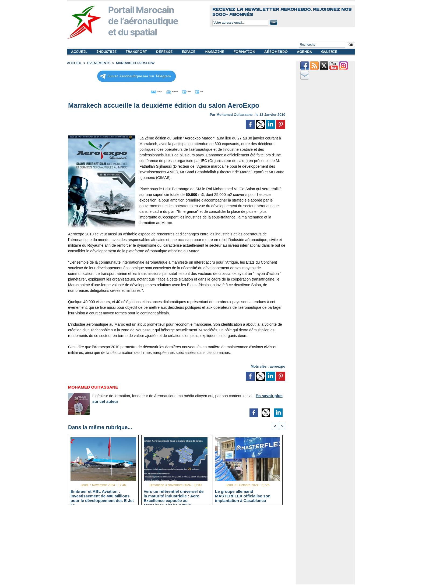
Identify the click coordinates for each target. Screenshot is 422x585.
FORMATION (244, 52)
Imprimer (170, 91)
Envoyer (146, 91)
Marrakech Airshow (132, 63)
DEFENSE (165, 52)
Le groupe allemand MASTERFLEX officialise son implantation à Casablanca (242, 496)
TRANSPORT (137, 52)
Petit (211, 91)
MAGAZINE (215, 52)
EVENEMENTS (97, 63)
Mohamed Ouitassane (234, 114)
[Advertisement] (180, 546)
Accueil (74, 63)
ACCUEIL (79, 52)
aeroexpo (277, 366)
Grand (193, 91)
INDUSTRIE (107, 52)
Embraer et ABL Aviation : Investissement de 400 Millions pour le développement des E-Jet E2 (102, 496)
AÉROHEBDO (276, 52)
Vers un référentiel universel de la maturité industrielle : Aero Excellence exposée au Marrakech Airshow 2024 (174, 496)
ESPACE (189, 52)
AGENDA (305, 52)
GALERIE (329, 52)
